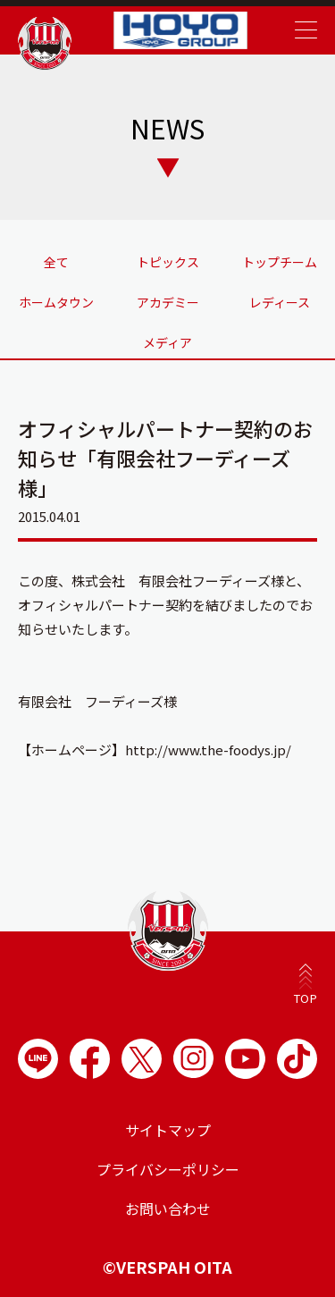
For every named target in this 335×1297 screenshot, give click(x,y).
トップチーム (279, 262)
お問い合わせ (168, 1208)
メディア (167, 342)
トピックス (168, 262)
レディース (279, 302)
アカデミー (168, 302)
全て (56, 262)
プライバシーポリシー (167, 1169)
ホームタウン (56, 302)
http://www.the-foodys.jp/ (208, 749)
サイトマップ (168, 1130)
